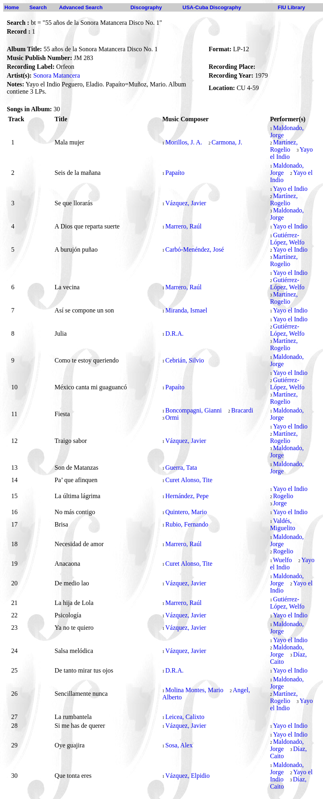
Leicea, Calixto (184, 716)
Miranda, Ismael (186, 310)
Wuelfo (282, 560)
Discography (146, 7)
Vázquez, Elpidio (187, 775)
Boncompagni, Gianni (193, 410)
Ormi (172, 417)
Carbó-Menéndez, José (194, 249)
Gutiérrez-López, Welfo (287, 239)
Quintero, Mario (186, 512)
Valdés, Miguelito (282, 524)
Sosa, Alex (178, 745)
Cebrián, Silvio (184, 360)
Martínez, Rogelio (283, 146)
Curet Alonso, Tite (188, 480)
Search (38, 7)
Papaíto (174, 172)
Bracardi (242, 410)
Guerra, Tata (181, 467)
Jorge (280, 503)
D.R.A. (174, 333)
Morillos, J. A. (183, 142)
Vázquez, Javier (185, 203)
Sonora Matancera (56, 75)
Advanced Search (81, 7)
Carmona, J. (226, 142)
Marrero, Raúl (183, 226)
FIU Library (291, 7)
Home (11, 7)
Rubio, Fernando (186, 524)
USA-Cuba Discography (212, 7)
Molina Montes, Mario (194, 690)
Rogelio (283, 496)
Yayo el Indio (290, 188)
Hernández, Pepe (186, 496)
